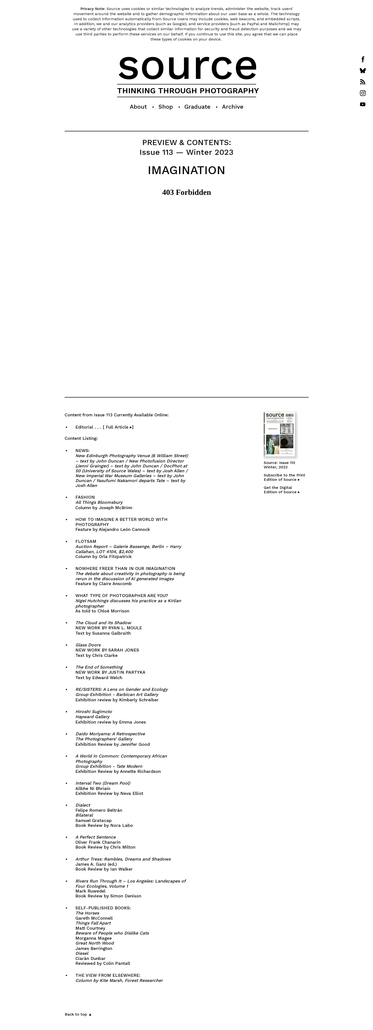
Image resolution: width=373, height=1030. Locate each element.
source (187, 64)
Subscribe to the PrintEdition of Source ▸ (284, 477)
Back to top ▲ (78, 1014)
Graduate (197, 106)
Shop (165, 106)
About (138, 106)
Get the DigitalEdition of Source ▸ (282, 489)
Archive (232, 106)
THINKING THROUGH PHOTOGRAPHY (188, 90)
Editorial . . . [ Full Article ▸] (124, 427)
